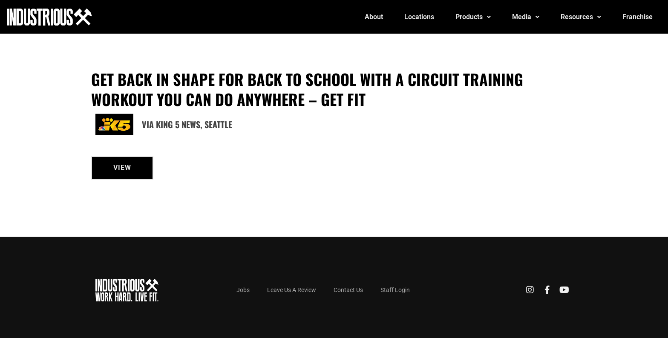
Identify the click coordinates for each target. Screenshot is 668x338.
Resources (581, 17)
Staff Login (395, 289)
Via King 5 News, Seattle (187, 124)
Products (473, 17)
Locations (419, 17)
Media (525, 17)
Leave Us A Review (291, 289)
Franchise (637, 17)
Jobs (243, 289)
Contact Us (348, 289)
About (374, 17)
